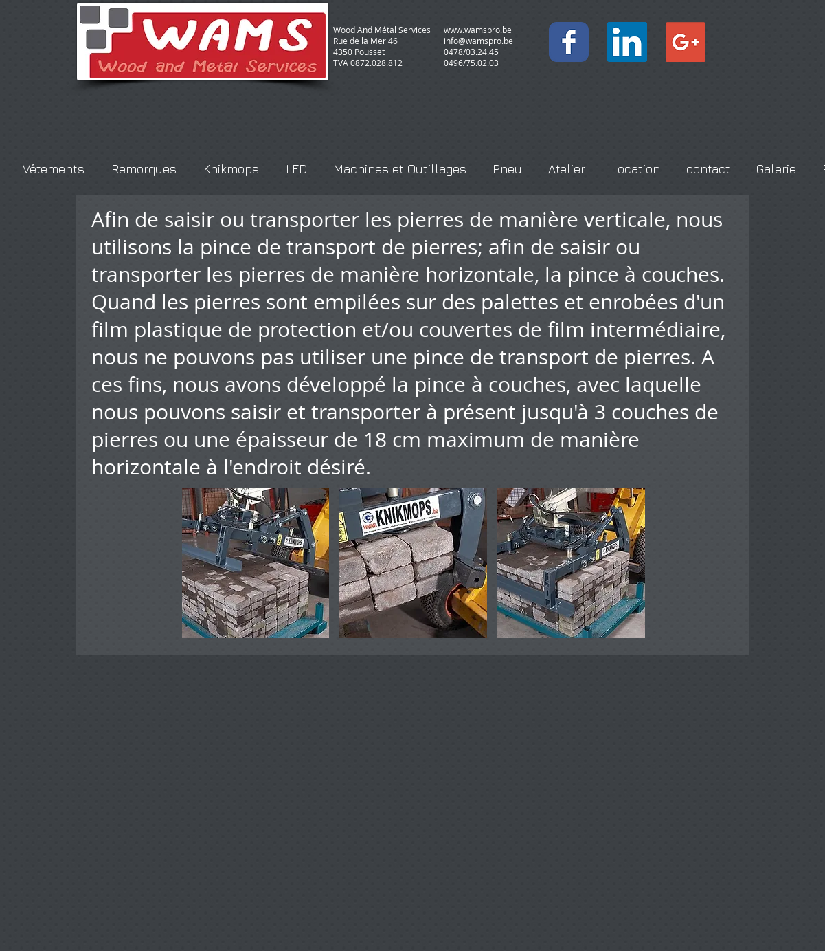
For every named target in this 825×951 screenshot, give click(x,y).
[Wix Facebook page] (569, 42)
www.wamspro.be (478, 29)
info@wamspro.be (478, 40)
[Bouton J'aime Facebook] (639, 16)
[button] (256, 563)
